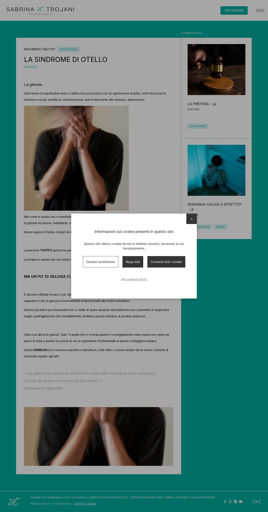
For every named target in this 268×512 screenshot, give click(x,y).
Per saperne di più (134, 279)
